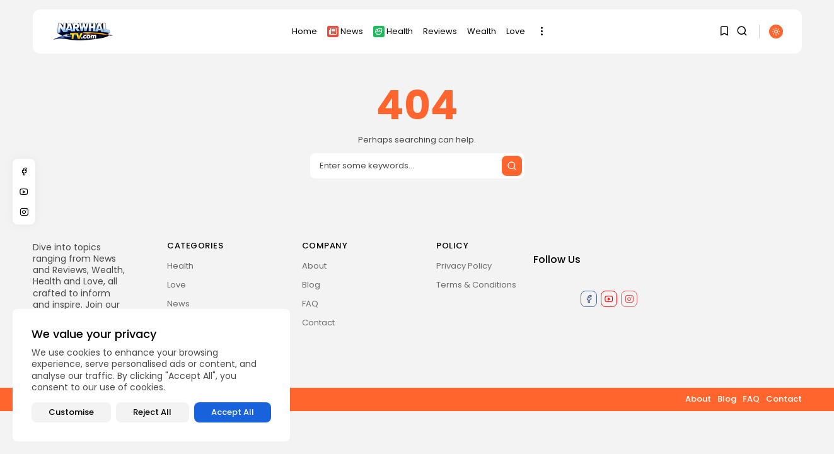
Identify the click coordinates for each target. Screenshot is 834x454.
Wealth (481, 31)
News (345, 31)
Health (393, 31)
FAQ (310, 304)
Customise (71, 412)
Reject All (152, 412)
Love (515, 31)
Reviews (440, 31)
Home (304, 31)
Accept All (232, 412)
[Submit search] (512, 166)
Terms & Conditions (476, 285)
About (314, 266)
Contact (318, 323)
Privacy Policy (464, 266)
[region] (151, 375)
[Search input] (417, 165)
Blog (311, 285)
